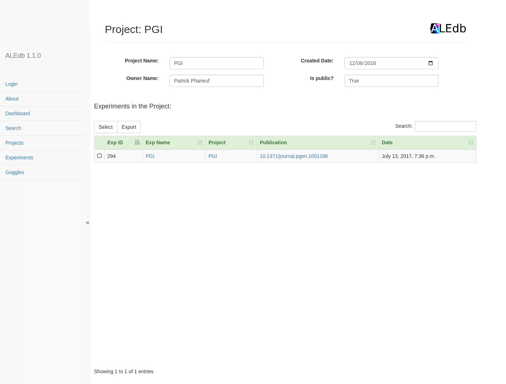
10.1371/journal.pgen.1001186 (294, 156)
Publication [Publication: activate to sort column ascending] (273, 142)
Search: (435, 126)
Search (13, 128)
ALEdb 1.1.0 (23, 55)
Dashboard (17, 113)
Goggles (14, 172)
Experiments (19, 157)
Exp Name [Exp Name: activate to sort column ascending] (158, 142)
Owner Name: (142, 78)
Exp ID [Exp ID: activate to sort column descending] (115, 142)
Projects (14, 143)
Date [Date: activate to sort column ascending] (387, 142)
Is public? (321, 78)
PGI (150, 156)
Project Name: (142, 61)
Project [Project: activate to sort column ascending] (217, 142)
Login (11, 84)
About (12, 99)
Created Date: (317, 61)
